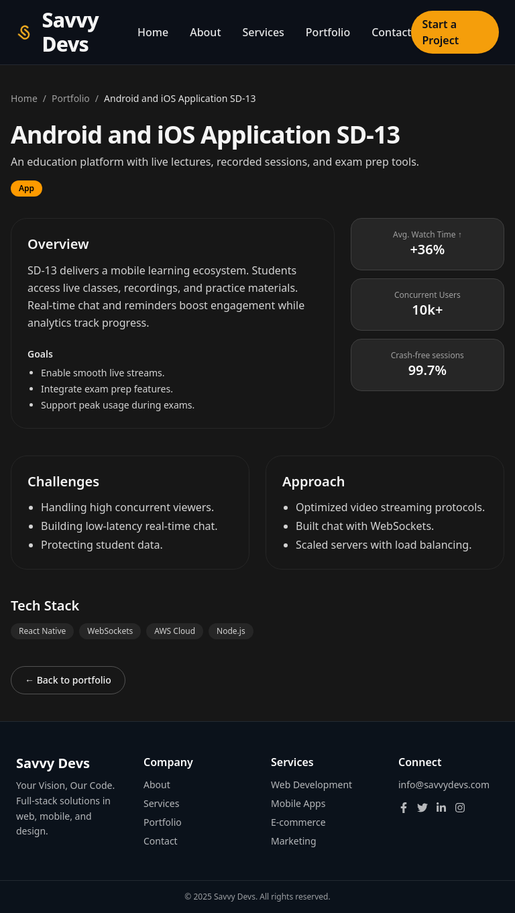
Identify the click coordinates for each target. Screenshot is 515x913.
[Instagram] (460, 807)
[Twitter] (422, 807)
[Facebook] (403, 807)
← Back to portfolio (68, 680)
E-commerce (298, 822)
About (205, 32)
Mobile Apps (298, 803)
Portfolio (328, 32)
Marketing (294, 841)
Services (263, 32)
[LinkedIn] (441, 807)
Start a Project (440, 32)
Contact (391, 32)
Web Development (311, 784)
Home (152, 32)
